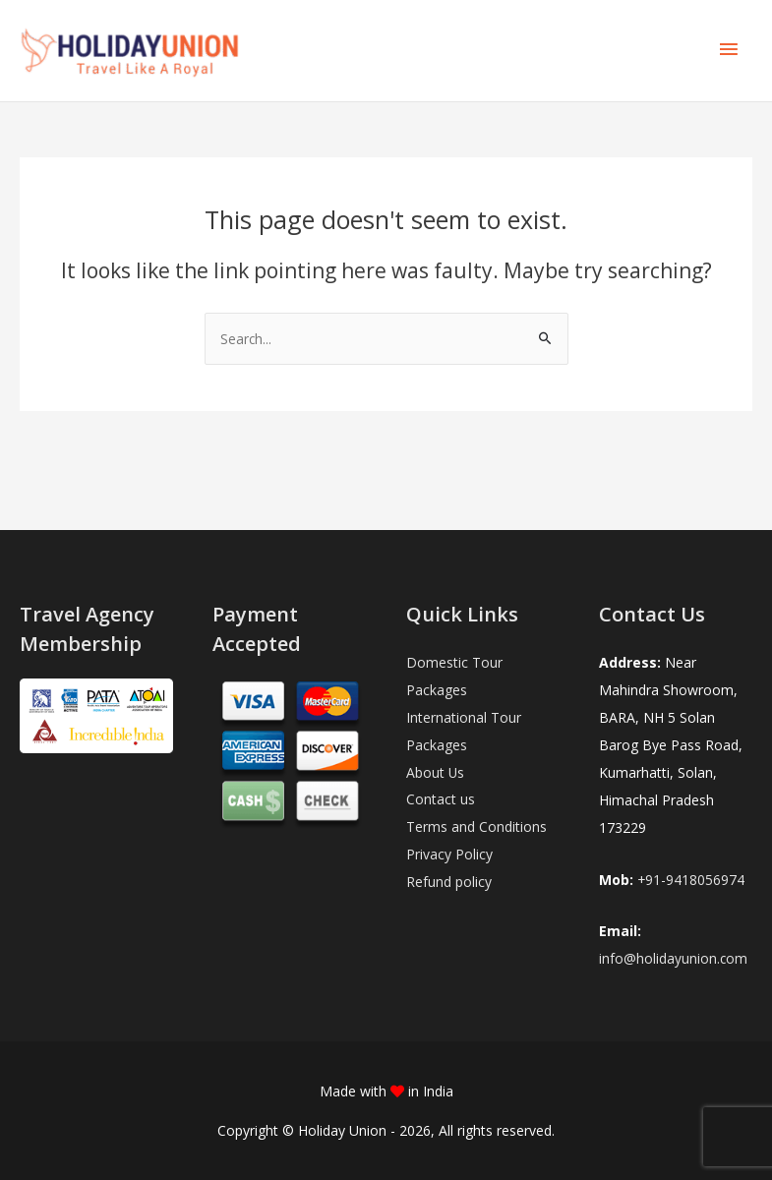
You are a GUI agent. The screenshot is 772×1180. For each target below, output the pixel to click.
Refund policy (449, 883)
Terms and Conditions (476, 828)
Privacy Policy (449, 856)
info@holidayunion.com (673, 959)
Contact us (440, 801)
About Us (435, 773)
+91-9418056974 (691, 879)
